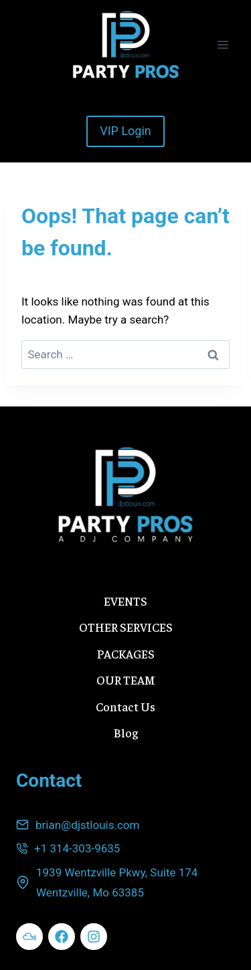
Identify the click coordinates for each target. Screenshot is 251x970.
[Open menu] (222, 44)
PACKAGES (126, 653)
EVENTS (125, 600)
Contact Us (125, 706)
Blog (126, 732)
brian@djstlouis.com (87, 825)
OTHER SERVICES (126, 626)
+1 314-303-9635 (77, 848)
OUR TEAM (125, 679)
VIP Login (125, 131)
